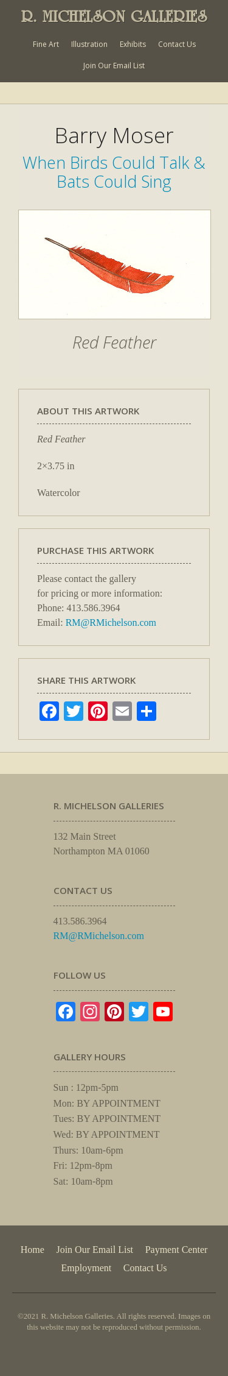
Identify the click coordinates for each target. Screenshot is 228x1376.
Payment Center (176, 1249)
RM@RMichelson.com (111, 622)
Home (32, 1249)
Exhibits (133, 44)
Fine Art (46, 44)
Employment (86, 1268)
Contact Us (177, 44)
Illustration (89, 44)
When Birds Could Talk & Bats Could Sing (114, 171)
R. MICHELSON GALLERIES (114, 16)
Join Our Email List (114, 65)
